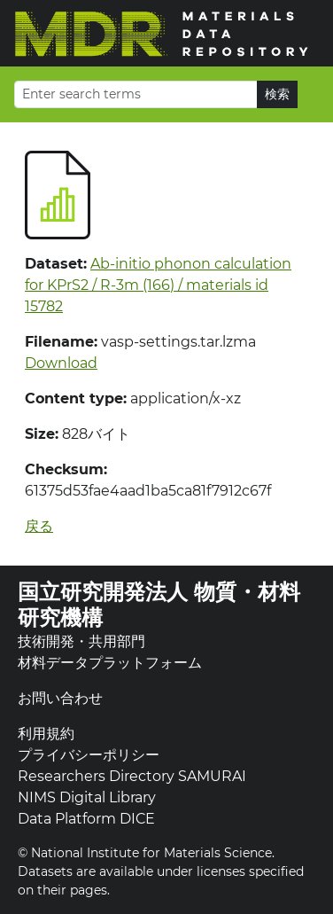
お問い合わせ (60, 698)
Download (61, 363)
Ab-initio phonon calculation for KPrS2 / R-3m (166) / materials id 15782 (158, 285)
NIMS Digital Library (87, 797)
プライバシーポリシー (88, 754)
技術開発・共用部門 (81, 641)
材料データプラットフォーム (110, 662)
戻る (39, 526)
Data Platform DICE (86, 818)
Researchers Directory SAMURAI (132, 776)
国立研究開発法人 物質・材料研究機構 (159, 604)
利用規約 (46, 733)
